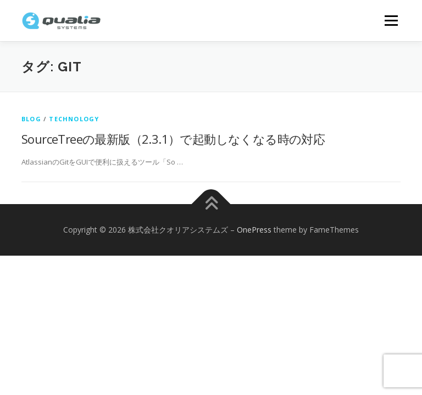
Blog (31, 119)
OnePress (254, 229)
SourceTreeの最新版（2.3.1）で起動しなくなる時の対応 (173, 139)
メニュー (391, 20)
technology (74, 119)
